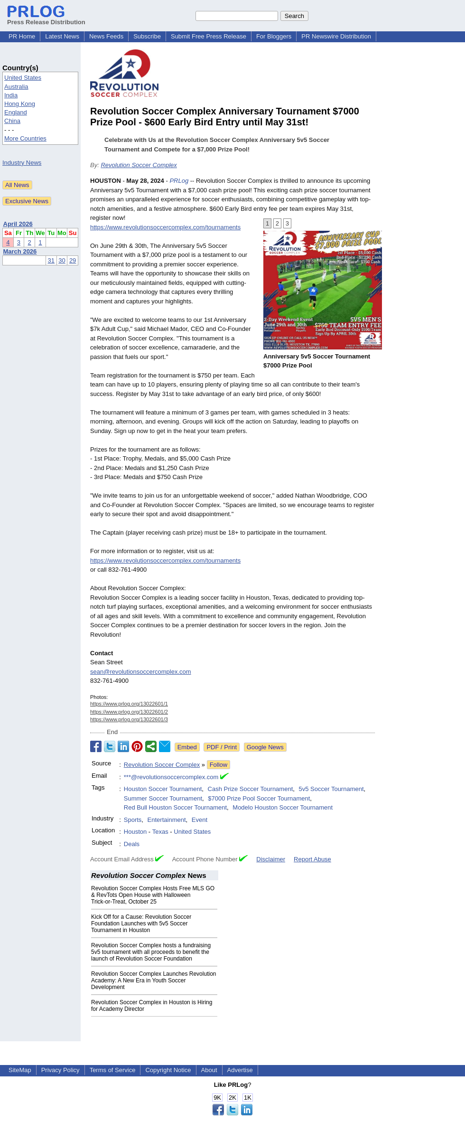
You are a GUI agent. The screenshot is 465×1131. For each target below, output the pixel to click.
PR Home (22, 36)
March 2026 (20, 251)
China (12, 120)
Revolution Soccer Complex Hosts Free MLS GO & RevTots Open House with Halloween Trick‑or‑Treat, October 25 (152, 895)
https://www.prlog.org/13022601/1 (129, 704)
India (11, 95)
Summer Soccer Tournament (163, 798)
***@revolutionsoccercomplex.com (171, 777)
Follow (219, 764)
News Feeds (106, 36)
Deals (132, 844)
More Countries (25, 138)
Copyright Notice (168, 1070)
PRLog (178, 180)
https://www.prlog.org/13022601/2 (129, 712)
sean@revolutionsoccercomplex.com (140, 671)
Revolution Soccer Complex (139, 165)
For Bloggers (273, 36)
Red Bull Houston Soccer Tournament (175, 807)
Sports (133, 819)
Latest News (62, 36)
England (15, 112)
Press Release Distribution (46, 18)
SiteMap (20, 1070)
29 (72, 260)
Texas (160, 831)
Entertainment (167, 819)
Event (199, 819)
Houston (135, 831)
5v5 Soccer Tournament (331, 788)
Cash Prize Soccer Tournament (250, 788)
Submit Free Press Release (208, 36)
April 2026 (18, 223)
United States (22, 77)
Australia (16, 86)
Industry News (21, 162)
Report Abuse (312, 859)
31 (51, 260)
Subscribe (147, 36)
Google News (265, 747)
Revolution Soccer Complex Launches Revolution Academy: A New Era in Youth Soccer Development (153, 980)
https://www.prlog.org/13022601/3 (129, 719)
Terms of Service (113, 1070)
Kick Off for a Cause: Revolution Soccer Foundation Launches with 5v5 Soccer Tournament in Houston (141, 923)
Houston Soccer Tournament (163, 788)
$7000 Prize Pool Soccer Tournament (259, 798)
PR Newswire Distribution (336, 36)
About (209, 1070)
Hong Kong (19, 103)
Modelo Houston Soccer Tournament (282, 807)
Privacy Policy (60, 1070)
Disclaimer (270, 859)
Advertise (240, 1070)
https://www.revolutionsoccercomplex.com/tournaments (165, 227)
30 (61, 260)
